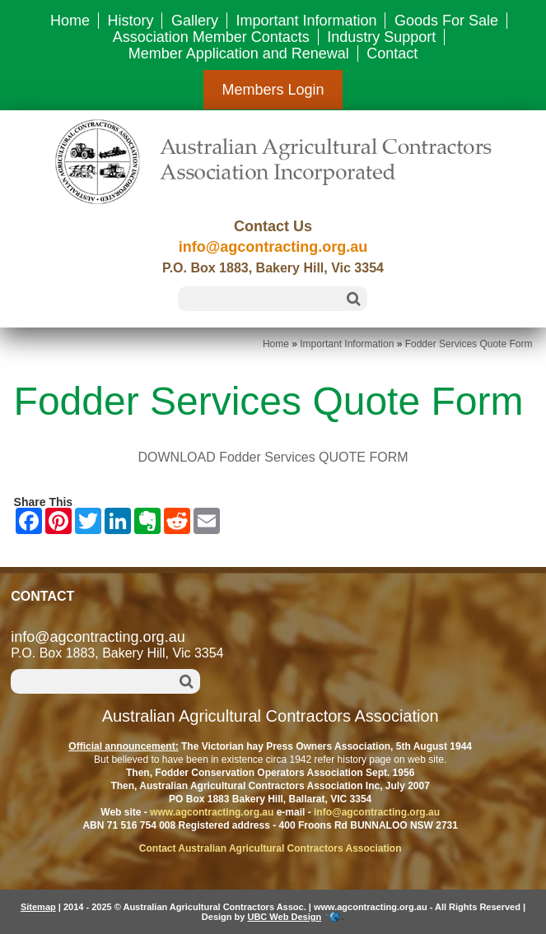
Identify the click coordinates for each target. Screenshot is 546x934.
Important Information (306, 20)
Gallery (194, 20)
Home (70, 20)
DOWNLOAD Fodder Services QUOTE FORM (273, 457)
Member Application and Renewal (238, 53)
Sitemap (38, 907)
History (130, 20)
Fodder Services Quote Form (469, 344)
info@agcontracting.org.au (273, 247)
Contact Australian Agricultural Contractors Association (270, 848)
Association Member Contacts (211, 37)
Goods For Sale (446, 20)
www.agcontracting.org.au (211, 812)
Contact (392, 53)
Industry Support (381, 37)
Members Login (273, 89)
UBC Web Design (284, 917)
